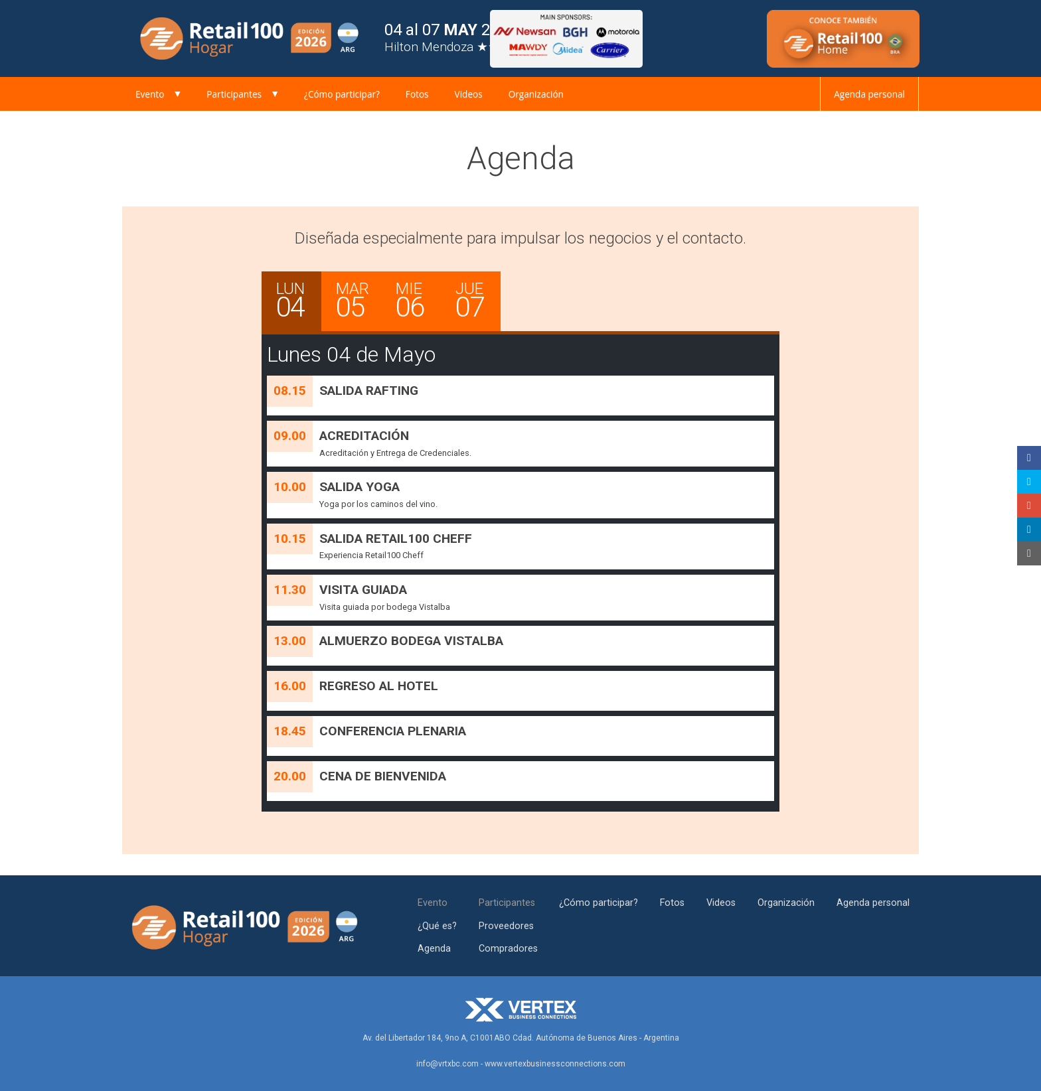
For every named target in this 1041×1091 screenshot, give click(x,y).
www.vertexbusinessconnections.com (555, 1063)
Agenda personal (869, 94)
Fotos (417, 94)
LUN (298, 301)
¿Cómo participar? (342, 94)
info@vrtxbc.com (447, 1063)
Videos (469, 94)
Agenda (434, 948)
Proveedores (506, 926)
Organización (536, 94)
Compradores (508, 948)
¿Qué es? (437, 926)
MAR (358, 301)
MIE (418, 301)
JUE (478, 301)
